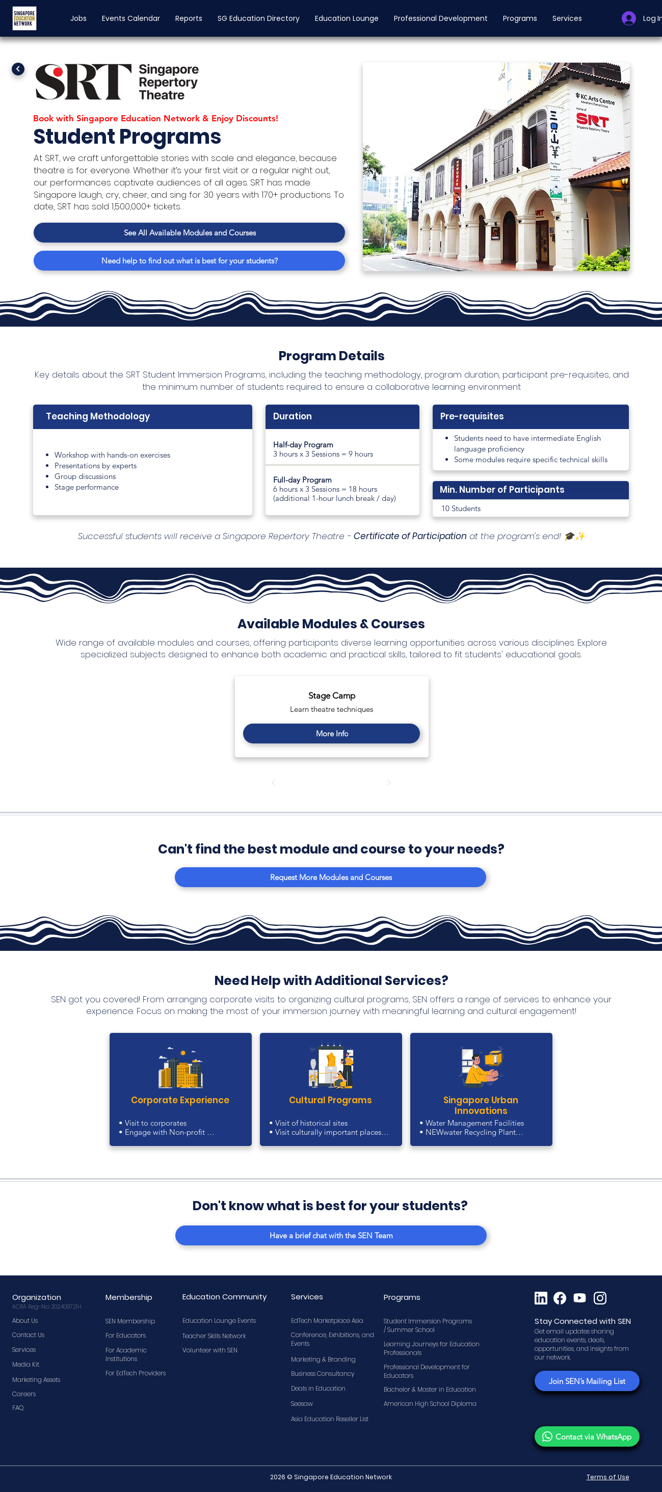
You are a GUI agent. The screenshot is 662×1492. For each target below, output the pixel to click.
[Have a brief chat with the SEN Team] (331, 1235)
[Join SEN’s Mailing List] (587, 1381)
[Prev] (273, 783)
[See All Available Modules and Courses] (189, 233)
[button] (78, 18)
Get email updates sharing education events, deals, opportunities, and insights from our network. (582, 1344)
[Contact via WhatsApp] (587, 1436)
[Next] (18, 69)
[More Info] (331, 733)
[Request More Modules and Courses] (330, 877)
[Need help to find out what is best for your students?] (189, 261)
